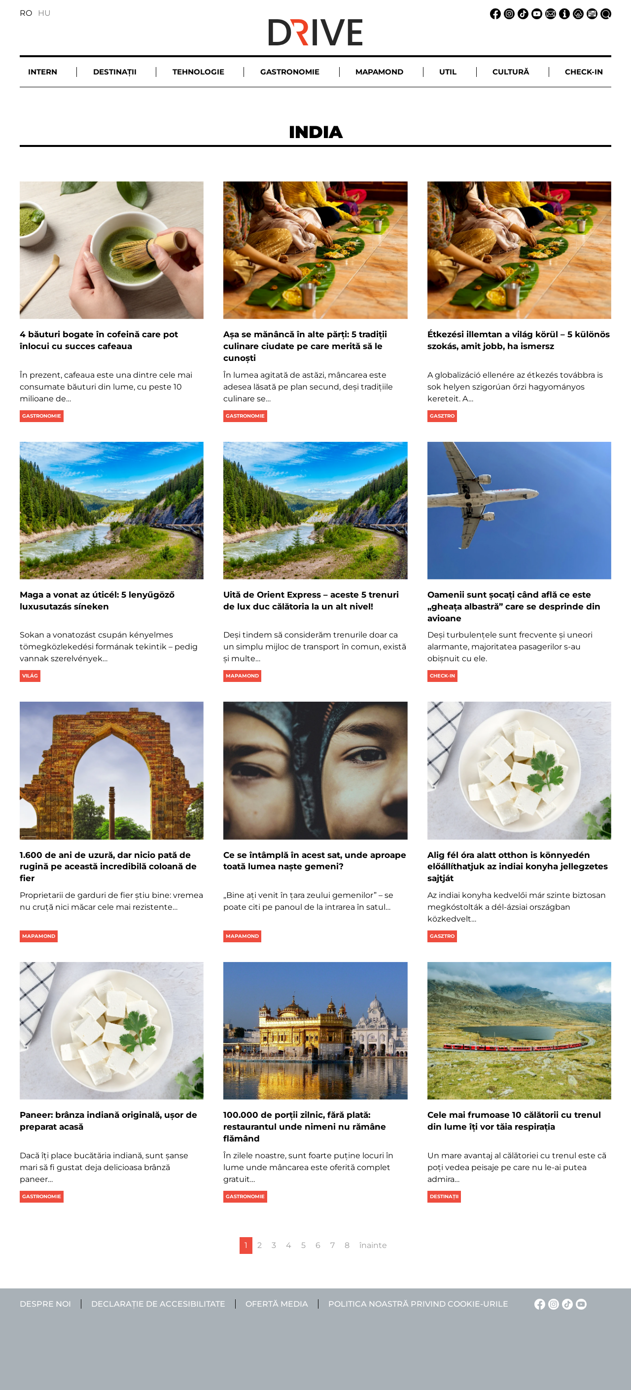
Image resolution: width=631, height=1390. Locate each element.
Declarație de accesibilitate (158, 1304)
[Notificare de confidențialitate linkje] (577, 13)
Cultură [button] (510, 71)
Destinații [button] (115, 71)
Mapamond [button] (379, 71)
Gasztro (442, 416)
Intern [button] (42, 71)
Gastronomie (41, 416)
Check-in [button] (584, 71)
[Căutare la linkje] (604, 13)
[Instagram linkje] (508, 13)
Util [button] (447, 71)
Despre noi (45, 1304)
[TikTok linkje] (521, 13)
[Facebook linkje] (494, 13)
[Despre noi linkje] (563, 13)
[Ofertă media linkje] (590, 13)
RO (26, 13)
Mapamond (242, 676)
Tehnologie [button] (198, 71)
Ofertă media (276, 1304)
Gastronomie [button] (289, 71)
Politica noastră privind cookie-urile (418, 1304)
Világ (30, 676)
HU (44, 13)
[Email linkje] (549, 13)
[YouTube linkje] (535, 13)
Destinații (444, 1196)
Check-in (442, 676)
